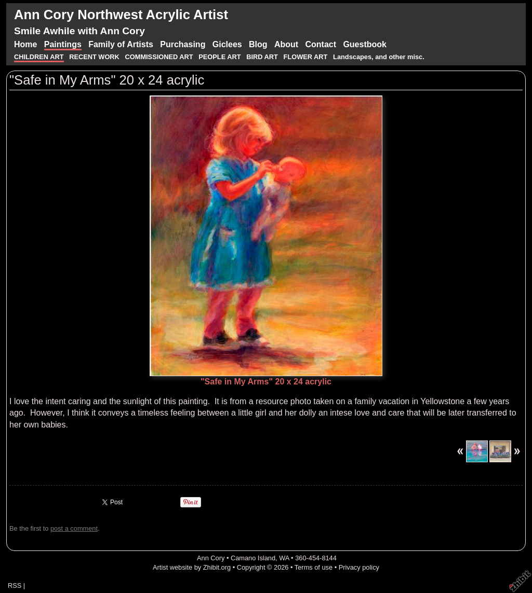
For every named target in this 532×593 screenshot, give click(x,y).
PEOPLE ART (219, 57)
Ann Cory (210, 558)
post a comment (74, 528)
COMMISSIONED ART (159, 57)
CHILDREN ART (39, 57)
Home (25, 44)
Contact (320, 44)
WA (284, 558)
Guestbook (365, 44)
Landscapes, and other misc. (378, 57)
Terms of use (313, 567)
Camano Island (253, 558)
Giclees (227, 44)
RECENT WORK (95, 57)
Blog (258, 44)
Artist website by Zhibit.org (192, 567)
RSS (14, 585)
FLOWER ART (306, 57)
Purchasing (182, 44)
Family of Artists (120, 44)
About (286, 44)
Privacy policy (359, 567)
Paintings (63, 44)
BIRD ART (262, 57)
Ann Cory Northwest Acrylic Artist (121, 14)
